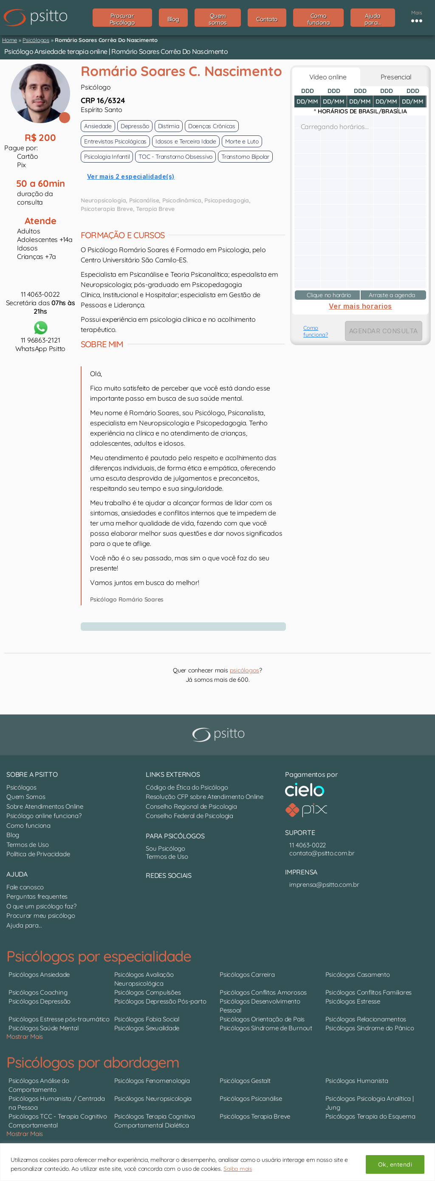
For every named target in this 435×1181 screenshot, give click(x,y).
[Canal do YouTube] (152, 893)
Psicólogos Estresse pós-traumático (59, 1019)
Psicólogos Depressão (39, 1001)
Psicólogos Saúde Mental (43, 1028)
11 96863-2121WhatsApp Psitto (40, 336)
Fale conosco (25, 887)
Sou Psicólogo (165, 848)
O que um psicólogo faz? (41, 906)
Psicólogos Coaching (37, 992)
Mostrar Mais (24, 1036)
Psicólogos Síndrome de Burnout (266, 1028)
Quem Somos (25, 797)
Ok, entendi (395, 1164)
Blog (12, 835)
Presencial (394, 77)
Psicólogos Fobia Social (146, 1019)
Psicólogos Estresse (352, 1001)
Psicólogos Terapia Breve (255, 1116)
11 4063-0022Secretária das (40, 302)
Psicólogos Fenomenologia (152, 1081)
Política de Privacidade (38, 854)
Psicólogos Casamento (357, 974)
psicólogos (245, 670)
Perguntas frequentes (37, 896)
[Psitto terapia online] (219, 735)
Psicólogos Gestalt (245, 1081)
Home (9, 40)
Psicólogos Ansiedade (39, 974)
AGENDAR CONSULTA (383, 331)
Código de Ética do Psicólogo (187, 787)
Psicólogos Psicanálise (251, 1098)
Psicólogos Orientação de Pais (262, 1019)
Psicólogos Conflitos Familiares (368, 992)
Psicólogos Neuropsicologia (153, 1098)
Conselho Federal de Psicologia (189, 816)
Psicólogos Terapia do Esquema (370, 1116)
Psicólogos (36, 40)
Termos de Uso (27, 845)
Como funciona (28, 825)
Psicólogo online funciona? (44, 816)
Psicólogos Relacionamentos (366, 1019)
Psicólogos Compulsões (147, 992)
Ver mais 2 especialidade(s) (131, 176)
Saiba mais (237, 1169)
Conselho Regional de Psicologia (191, 806)
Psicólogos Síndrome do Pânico (369, 1028)
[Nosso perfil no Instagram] (156, 893)
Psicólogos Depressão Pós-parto (160, 1001)
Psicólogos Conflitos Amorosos (263, 992)
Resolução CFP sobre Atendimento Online (204, 797)
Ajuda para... (24, 925)
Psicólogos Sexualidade (147, 1028)
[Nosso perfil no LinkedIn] (148, 893)
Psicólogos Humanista (356, 1081)
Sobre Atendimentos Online (44, 806)
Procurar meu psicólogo (40, 915)
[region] (217, 1162)
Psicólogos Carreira (247, 974)
